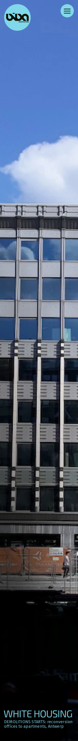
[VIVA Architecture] (17, 17)
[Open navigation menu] (67, 10)
